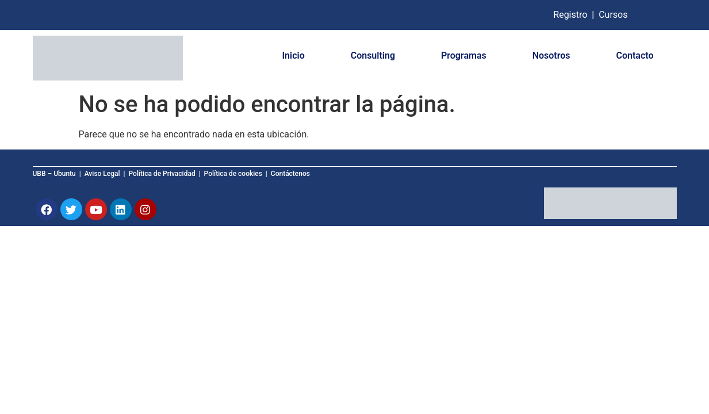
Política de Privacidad (162, 174)
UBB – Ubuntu (54, 174)
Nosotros (551, 55)
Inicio (293, 55)
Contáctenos (290, 174)
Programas (463, 55)
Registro (571, 14)
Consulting (373, 55)
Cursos (613, 14)
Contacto (635, 55)
